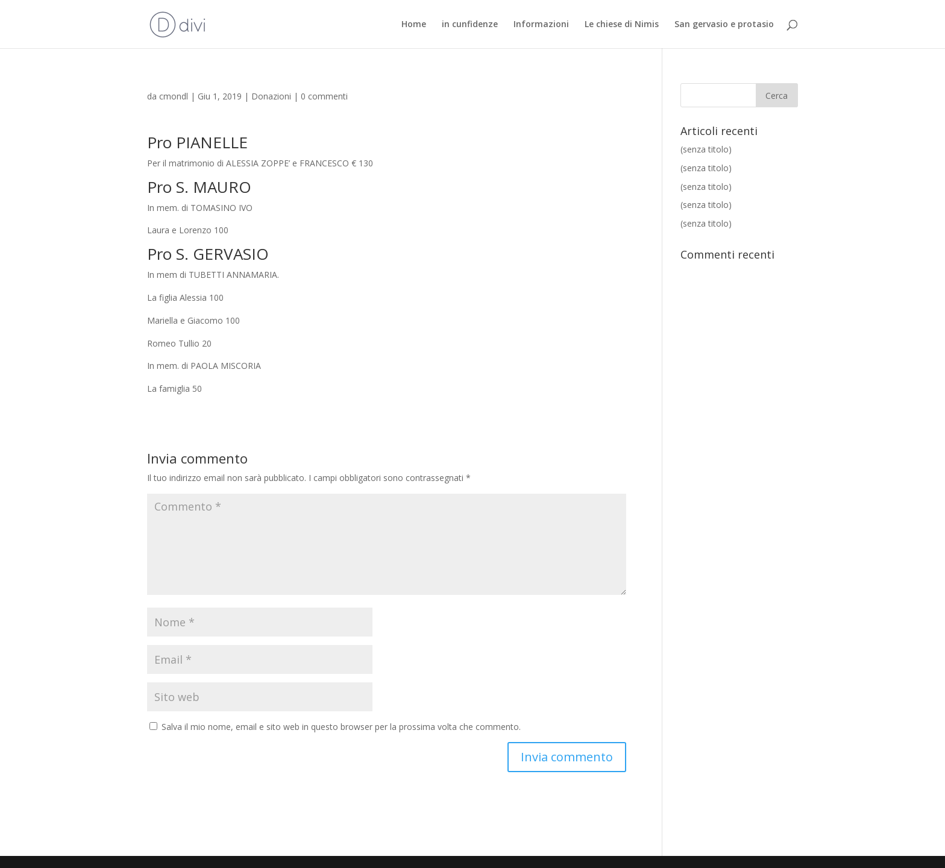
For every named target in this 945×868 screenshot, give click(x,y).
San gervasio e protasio (724, 25)
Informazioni (541, 25)
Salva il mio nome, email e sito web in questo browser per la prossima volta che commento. (341, 726)
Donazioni (271, 96)
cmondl (173, 96)
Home (413, 25)
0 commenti (324, 96)
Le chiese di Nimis (622, 25)
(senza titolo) (706, 149)
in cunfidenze (470, 25)
